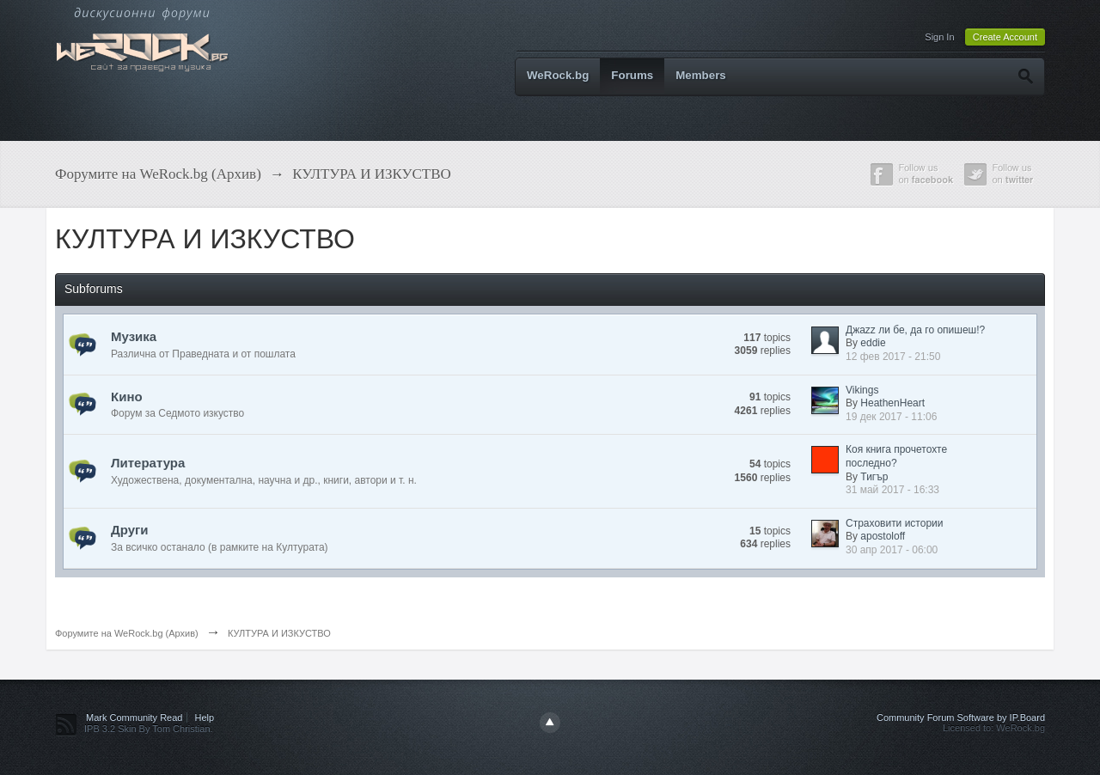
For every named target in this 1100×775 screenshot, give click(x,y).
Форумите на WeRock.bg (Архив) (127, 633)
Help (205, 717)
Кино (127, 396)
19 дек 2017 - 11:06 (891, 417)
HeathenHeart (892, 403)
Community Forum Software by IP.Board (961, 717)
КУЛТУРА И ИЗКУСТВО (279, 633)
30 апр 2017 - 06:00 (892, 550)
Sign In (939, 37)
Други (129, 529)
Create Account (1005, 37)
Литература (148, 462)
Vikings (862, 390)
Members (700, 75)
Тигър (874, 477)
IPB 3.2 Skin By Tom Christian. (148, 728)
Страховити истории (894, 523)
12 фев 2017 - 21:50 (893, 357)
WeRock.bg (558, 75)
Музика (133, 336)
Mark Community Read (134, 717)
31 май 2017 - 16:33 (892, 490)
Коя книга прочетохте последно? (896, 456)
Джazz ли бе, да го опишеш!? (915, 330)
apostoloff (882, 536)
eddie (872, 343)
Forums (632, 75)
